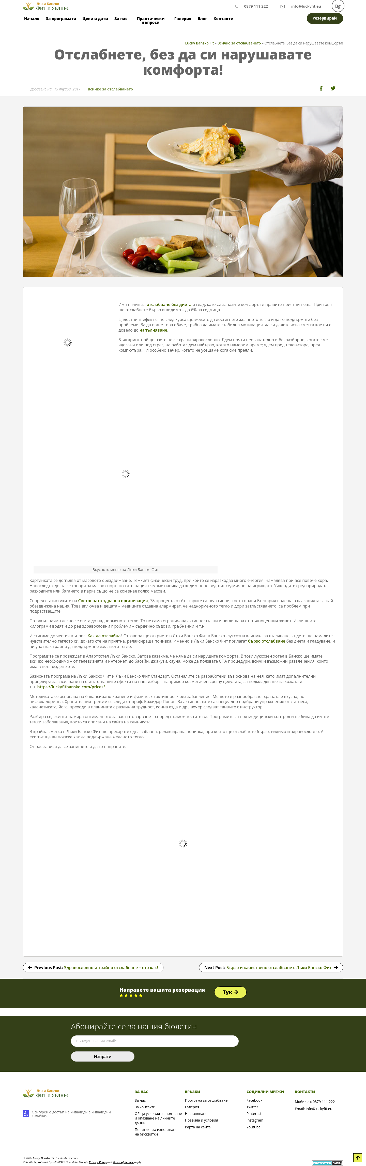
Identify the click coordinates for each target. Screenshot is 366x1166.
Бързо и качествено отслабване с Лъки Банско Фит (279, 967)
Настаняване (196, 1113)
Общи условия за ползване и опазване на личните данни (158, 1118)
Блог (202, 18)
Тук (230, 992)
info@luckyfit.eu (319, 1108)
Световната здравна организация (113, 600)
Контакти (223, 18)
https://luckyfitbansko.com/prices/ (71, 687)
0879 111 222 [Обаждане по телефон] (256, 6)
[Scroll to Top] (357, 1157)
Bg (338, 6)
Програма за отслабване (206, 1100)
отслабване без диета (169, 304)
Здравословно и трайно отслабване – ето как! (111, 967)
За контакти (145, 1107)
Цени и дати (95, 18)
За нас (120, 18)
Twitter (252, 1107)
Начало (31, 18)
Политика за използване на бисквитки (156, 1132)
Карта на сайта (198, 1127)
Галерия (182, 18)
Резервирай (324, 18)
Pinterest (254, 1113)
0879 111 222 (324, 1101)
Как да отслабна (103, 636)
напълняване (153, 330)
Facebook (254, 1100)
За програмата (61, 18)
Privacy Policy (98, 1162)
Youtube (254, 1127)
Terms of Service (123, 1162)
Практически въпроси (150, 20)
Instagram (255, 1120)
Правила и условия (201, 1120)
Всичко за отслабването (110, 89)
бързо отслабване (266, 641)
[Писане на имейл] (306, 6)
